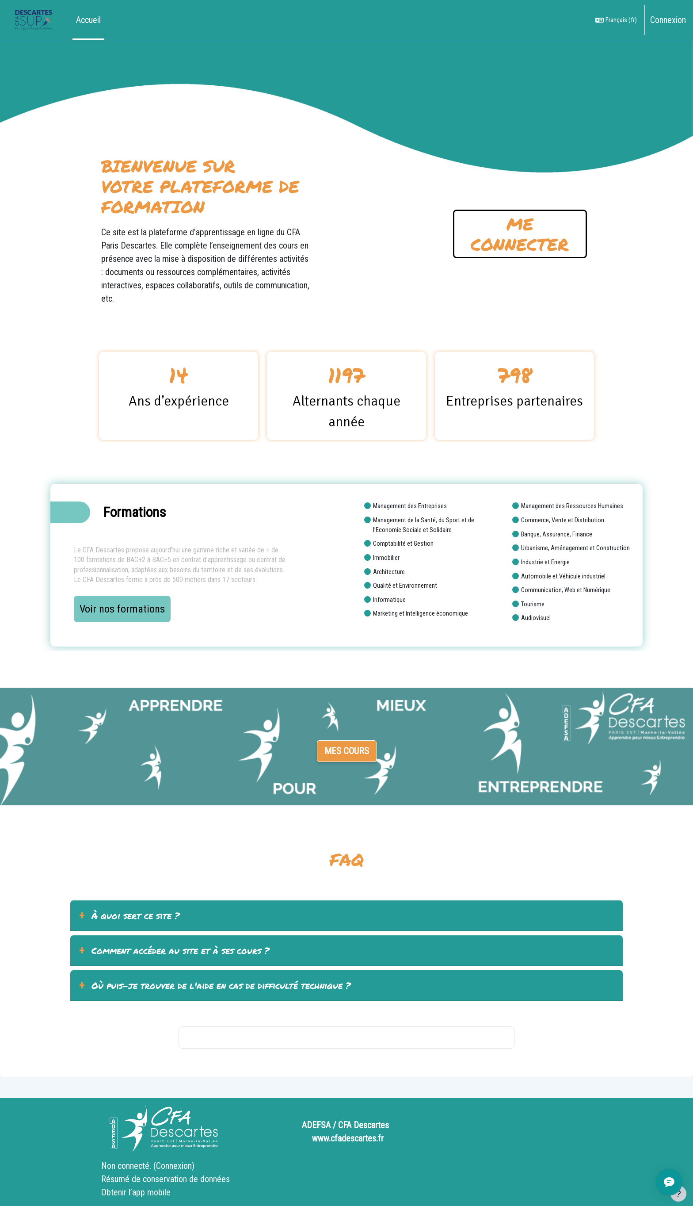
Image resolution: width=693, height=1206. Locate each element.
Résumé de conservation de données (165, 1179)
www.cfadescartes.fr (348, 1138)
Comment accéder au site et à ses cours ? (180, 950)
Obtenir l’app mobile (136, 1192)
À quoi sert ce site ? (135, 915)
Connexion (668, 20)
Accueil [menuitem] (88, 20)
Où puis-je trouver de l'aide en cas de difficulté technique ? (220, 985)
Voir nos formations (122, 609)
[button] (616, 20)
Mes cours (346, 751)
